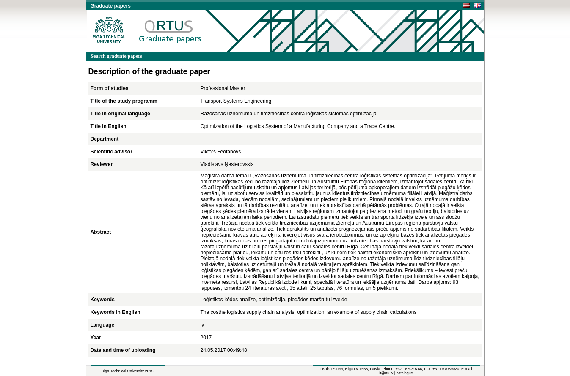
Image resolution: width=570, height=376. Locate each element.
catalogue (405, 373)
